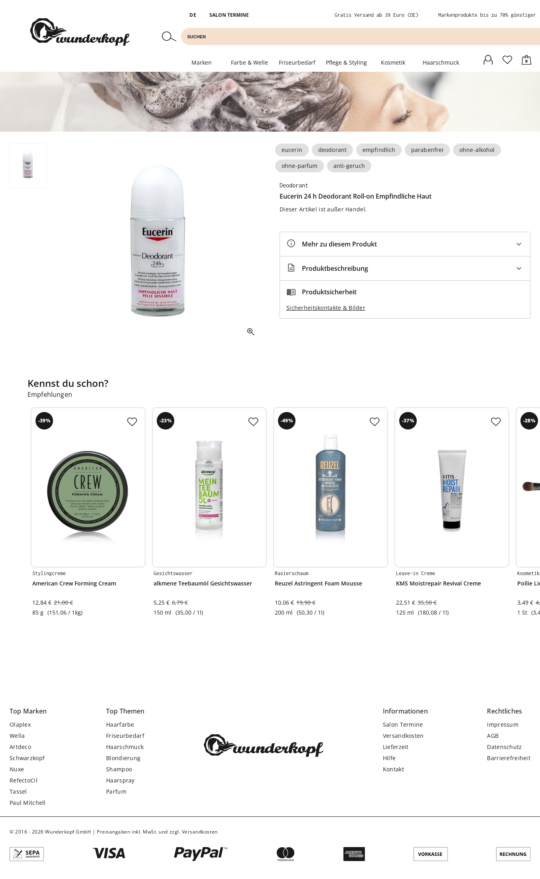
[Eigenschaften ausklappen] (405, 244)
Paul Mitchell (28, 802)
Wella (17, 735)
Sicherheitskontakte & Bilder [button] (325, 307)
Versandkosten (403, 735)
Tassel (18, 791)
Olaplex (20, 724)
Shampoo (119, 769)
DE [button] (193, 15)
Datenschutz (504, 747)
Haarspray (120, 780)
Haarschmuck (441, 62)
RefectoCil (23, 780)
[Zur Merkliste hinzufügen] (132, 421)
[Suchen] (169, 37)
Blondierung (123, 758)
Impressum (502, 724)
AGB (493, 735)
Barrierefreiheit (508, 758)
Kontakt (393, 769)
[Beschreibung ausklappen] (405, 268)
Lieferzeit (396, 747)
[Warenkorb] (526, 59)
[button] (28, 711)
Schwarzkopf (27, 758)
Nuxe (17, 769)
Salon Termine (229, 15)
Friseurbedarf (125, 735)
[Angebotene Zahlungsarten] (270, 855)
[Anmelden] (488, 59)
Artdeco (20, 747)
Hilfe (389, 758)
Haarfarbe (120, 724)
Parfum (116, 791)
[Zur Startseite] (80, 33)
